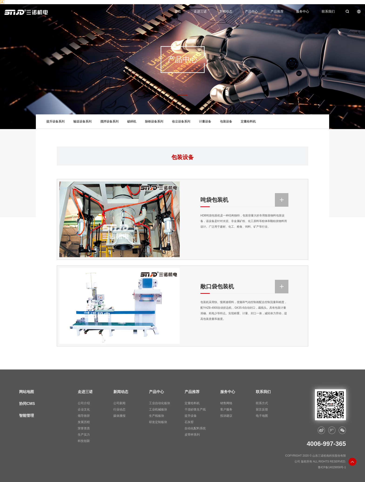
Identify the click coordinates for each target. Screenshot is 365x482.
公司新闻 (119, 403)
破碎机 (131, 121)
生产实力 (84, 434)
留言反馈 (262, 409)
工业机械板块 (158, 409)
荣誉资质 (84, 428)
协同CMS (27, 403)
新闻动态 (225, 11)
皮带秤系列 (192, 434)
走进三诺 (200, 11)
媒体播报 (119, 415)
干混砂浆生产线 (195, 409)
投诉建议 (226, 415)
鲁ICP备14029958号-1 (332, 467)
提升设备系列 (55, 121)
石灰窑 (189, 422)
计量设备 (205, 121)
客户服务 (226, 409)
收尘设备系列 (181, 121)
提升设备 (191, 415)
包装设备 (226, 121)
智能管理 (26, 415)
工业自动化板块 (159, 403)
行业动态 (119, 409)
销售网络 (226, 403)
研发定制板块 (158, 422)
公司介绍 (84, 403)
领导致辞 (84, 415)
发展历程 (84, 422)
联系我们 (328, 11)
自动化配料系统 (195, 428)
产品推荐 (277, 11)
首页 (178, 11)
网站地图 (26, 392)
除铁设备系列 (154, 121)
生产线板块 (156, 415)
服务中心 (302, 11)
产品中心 (251, 11)
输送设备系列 (82, 121)
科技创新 (84, 441)
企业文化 (84, 409)
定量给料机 (248, 121)
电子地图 (262, 415)
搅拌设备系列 (109, 121)
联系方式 (262, 403)
